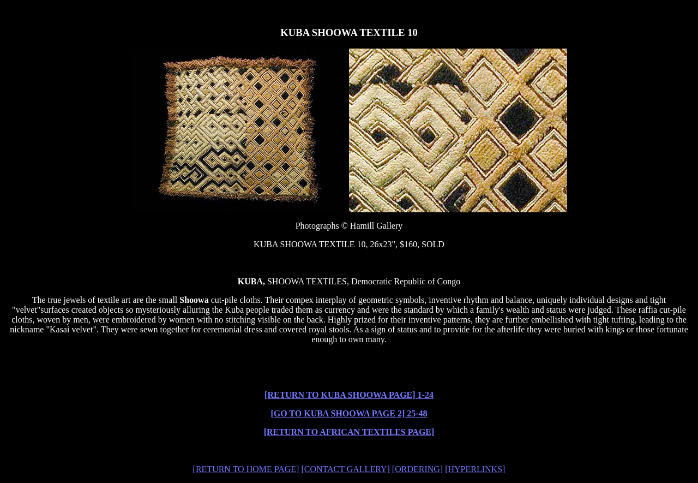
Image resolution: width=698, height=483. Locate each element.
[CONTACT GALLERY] (345, 469)
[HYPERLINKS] (475, 469)
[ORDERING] (417, 469)
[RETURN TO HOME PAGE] (246, 469)
